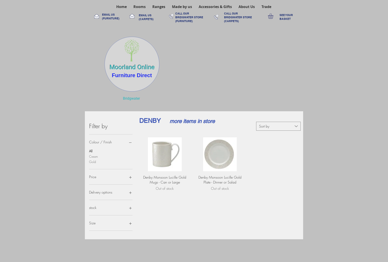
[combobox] (278, 126)
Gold (92, 161)
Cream (93, 156)
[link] (274, 16)
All (90, 151)
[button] (139, 6)
